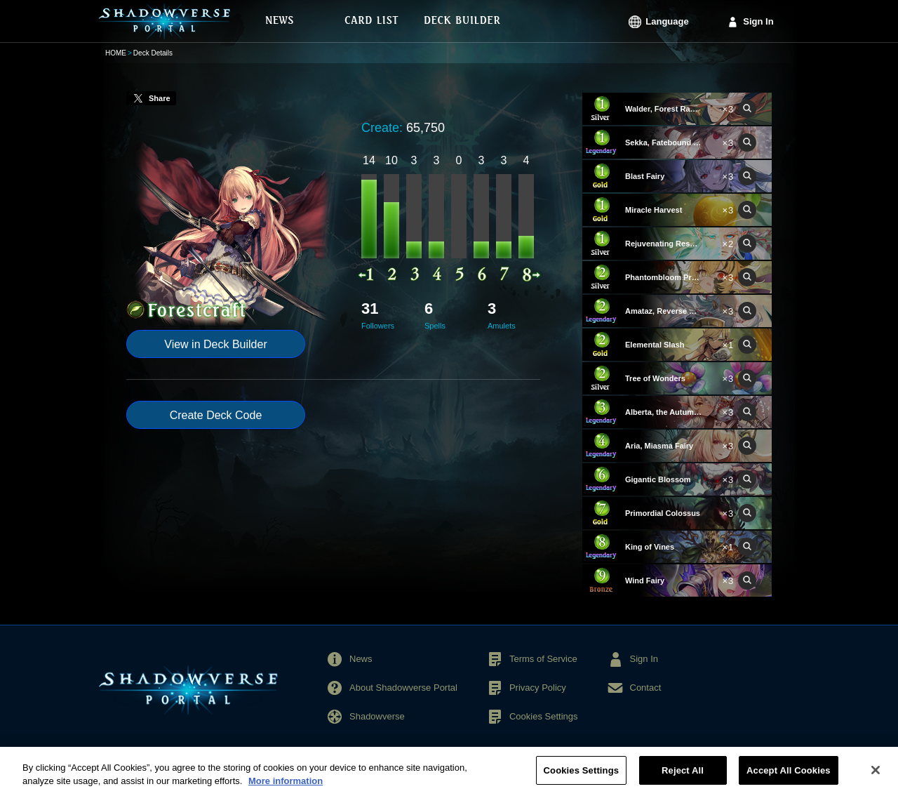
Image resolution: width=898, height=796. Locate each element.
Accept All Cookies (788, 777)
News (361, 659)
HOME (115, 53)
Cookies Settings (543, 716)
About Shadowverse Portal (403, 687)
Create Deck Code (216, 415)
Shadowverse (377, 716)
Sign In (758, 21)
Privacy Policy (537, 687)
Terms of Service (543, 659)
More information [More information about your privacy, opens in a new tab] (285, 788)
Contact (646, 687)
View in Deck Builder (215, 344)
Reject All (683, 777)
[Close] (875, 777)
